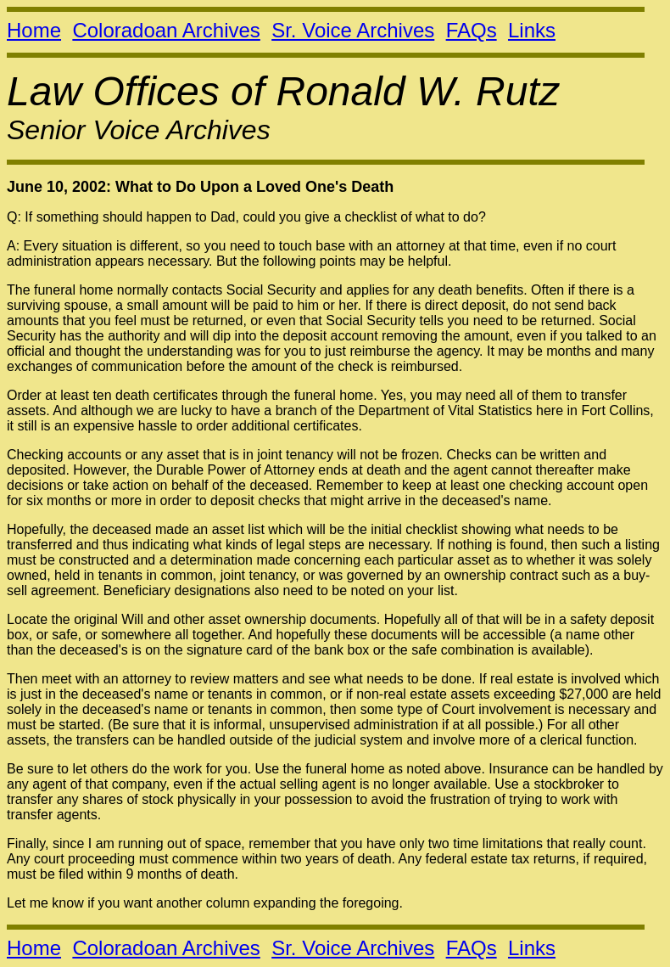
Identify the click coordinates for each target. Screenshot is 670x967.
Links (532, 30)
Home (34, 30)
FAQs (471, 30)
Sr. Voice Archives (352, 30)
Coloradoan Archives (166, 30)
